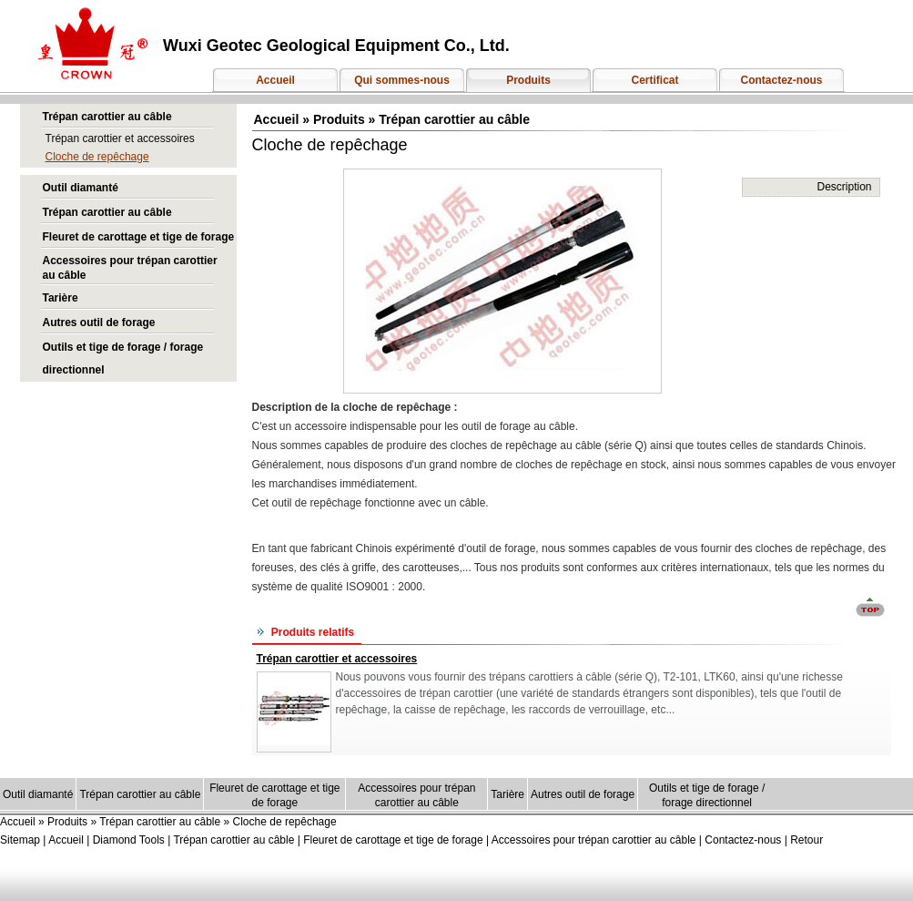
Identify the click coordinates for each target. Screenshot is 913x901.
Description (844, 186)
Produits (528, 80)
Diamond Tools (129, 840)
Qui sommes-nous (402, 80)
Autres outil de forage (99, 322)
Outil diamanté (80, 187)
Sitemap (20, 840)
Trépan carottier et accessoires (120, 138)
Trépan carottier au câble (107, 116)
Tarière (60, 298)
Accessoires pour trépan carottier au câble (595, 840)
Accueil (275, 80)
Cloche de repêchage (97, 156)
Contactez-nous (782, 80)
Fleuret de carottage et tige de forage (139, 236)
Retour (806, 840)
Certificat (654, 80)
